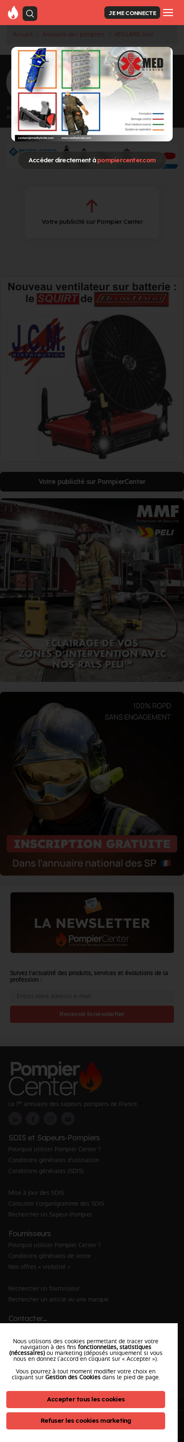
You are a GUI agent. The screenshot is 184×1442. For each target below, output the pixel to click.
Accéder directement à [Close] (92, 160)
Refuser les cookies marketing (86, 1420)
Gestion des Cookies (73, 1377)
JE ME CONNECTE (132, 12)
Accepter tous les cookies (85, 1399)
